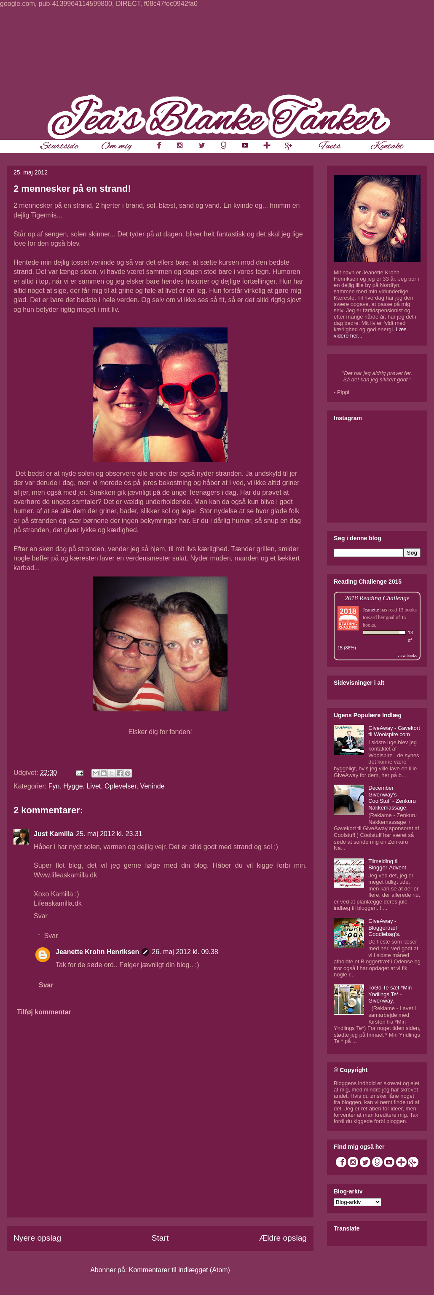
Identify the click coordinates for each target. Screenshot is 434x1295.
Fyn (54, 786)
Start (160, 1237)
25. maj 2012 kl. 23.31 (109, 833)
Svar (41, 916)
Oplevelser (120, 786)
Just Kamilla (53, 833)
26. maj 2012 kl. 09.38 (185, 951)
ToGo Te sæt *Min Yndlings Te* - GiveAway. (390, 994)
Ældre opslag (283, 1237)
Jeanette (371, 610)
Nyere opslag (37, 1237)
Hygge (73, 786)
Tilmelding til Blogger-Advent (387, 864)
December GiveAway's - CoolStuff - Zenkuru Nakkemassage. (391, 798)
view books (407, 655)
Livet (93, 786)
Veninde (152, 786)
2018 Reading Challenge (377, 597)
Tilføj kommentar (44, 1012)
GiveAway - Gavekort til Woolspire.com (394, 731)
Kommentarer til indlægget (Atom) (179, 1270)
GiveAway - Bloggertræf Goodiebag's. (384, 927)
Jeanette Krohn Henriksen (97, 951)
